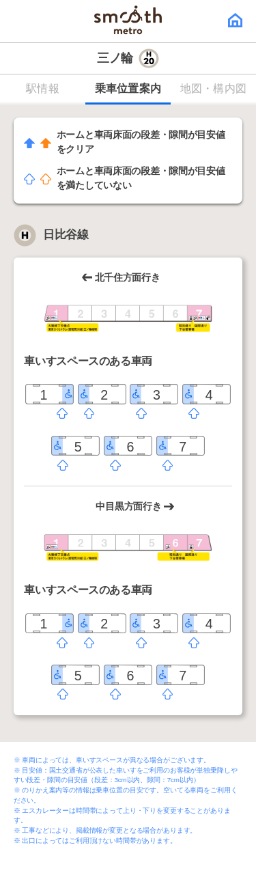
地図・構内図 (213, 88)
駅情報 (42, 88)
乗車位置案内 (128, 88)
